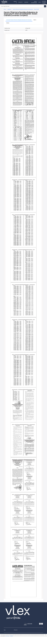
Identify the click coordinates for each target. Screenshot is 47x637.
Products (20, 2)
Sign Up (44, 2)
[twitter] (40, 624)
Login (39, 2)
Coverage (26, 2)
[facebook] (42, 624)
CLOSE (45, 634)
